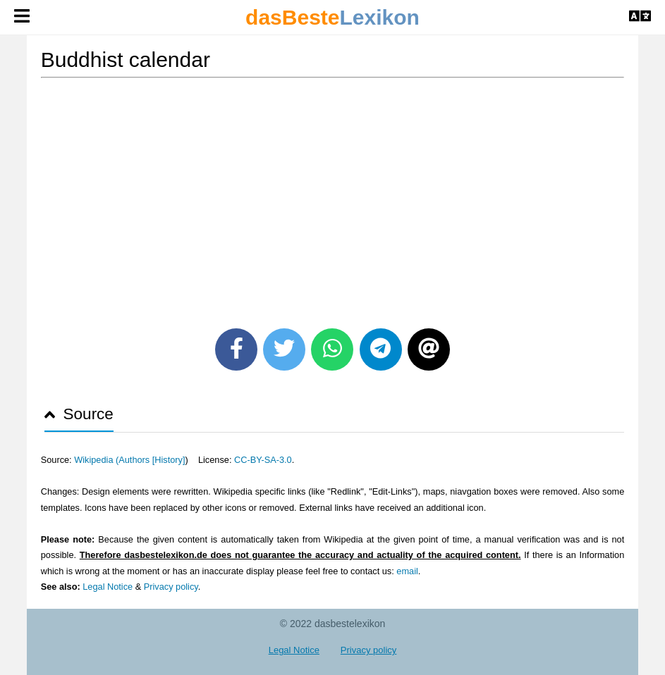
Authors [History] (151, 459)
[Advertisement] (333, 198)
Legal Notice (108, 586)
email (406, 571)
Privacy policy (171, 586)
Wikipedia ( (96, 459)
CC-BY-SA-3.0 (263, 459)
